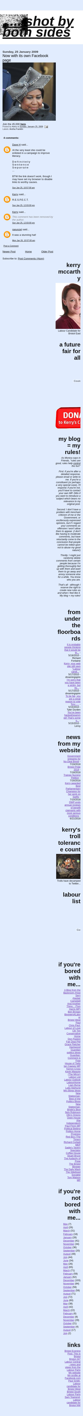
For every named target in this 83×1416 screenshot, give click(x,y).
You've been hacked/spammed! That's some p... (72, 716)
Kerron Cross (73, 1069)
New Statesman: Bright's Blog (73, 1107)
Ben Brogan (74, 1011)
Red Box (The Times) (73, 1138)
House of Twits (72, 1063)
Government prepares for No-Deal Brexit (72, 759)
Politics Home (73, 1131)
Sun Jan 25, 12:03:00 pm (23, 205)
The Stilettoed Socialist (73, 1173)
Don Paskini (74, 1039)
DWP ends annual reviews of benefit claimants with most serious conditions (72, 809)
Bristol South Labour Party (73, 1393)
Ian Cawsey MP (72, 1066)
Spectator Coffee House (73, 1151)
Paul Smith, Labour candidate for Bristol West (73, 1385)
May (65, 1224)
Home (28, 251)
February (68, 1234)
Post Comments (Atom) (31, 258)
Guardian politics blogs (73, 1051)
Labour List (74, 1077)
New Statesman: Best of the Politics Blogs (73, 1097)
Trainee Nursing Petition (72, 776)
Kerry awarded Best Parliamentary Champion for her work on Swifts (72, 790)
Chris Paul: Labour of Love (72, 1027)
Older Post (47, 251)
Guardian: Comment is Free (74, 1058)
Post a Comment (10, 246)
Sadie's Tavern (72, 1147)
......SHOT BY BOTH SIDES (38, 27)
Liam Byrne (74, 1085)
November (68, 1244)
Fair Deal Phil (73, 1041)
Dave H (16, 144)
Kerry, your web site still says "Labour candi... (72, 667)
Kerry (15, 194)
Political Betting (72, 1128)
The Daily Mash (72, 1169)
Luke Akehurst (72, 1088)
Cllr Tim (76, 1031)
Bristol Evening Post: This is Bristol (72, 1354)
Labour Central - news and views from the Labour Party (72, 1366)
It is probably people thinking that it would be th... (72, 648)
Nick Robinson (72, 1112)
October (67, 1247)
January (67, 1237)
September (69, 1250)
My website (75, 1372)
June (65, 1260)
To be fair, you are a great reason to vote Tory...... (72, 700)
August (67, 1254)
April (65, 1227)
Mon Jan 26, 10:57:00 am (23, 240)
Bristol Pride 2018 (74, 768)
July (65, 1257)
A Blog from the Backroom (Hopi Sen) (71, 993)
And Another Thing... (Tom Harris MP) (73, 1006)
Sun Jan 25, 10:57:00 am (23, 188)
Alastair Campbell (75, 999)
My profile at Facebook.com (72, 1377)
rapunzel (17, 229)
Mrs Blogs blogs (72, 1090)
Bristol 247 (74, 1359)
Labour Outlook (72, 1079)
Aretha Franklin (16, 129)
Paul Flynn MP (72, 1126)
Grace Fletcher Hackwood (72, 1046)
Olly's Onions (73, 1115)
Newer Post (9, 251)
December (68, 1240)
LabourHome (73, 1082)
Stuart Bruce (73, 1155)
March (66, 1230)
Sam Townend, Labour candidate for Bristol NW (72, 1401)
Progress (75, 1134)
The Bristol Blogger (74, 1165)
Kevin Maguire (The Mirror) (72, 1073)
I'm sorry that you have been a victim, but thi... (72, 684)
